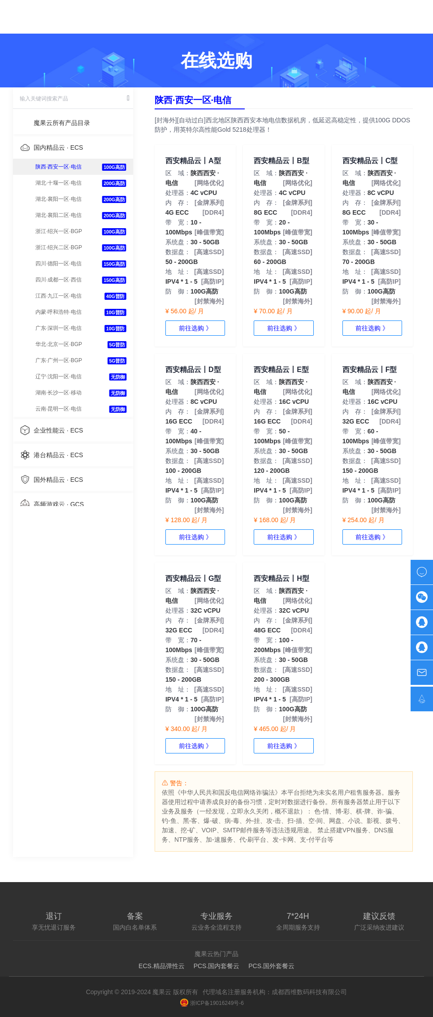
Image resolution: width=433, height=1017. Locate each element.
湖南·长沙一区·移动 (58, 392)
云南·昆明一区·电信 (58, 409)
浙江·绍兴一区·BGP (58, 231)
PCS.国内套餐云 (217, 965)
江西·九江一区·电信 (58, 296)
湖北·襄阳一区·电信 (58, 199)
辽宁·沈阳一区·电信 (58, 376)
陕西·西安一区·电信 (58, 167)
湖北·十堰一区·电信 (58, 183)
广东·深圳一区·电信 (58, 328)
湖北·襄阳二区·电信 (58, 215)
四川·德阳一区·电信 (58, 263)
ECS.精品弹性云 (162, 965)
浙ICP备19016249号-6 (212, 1003)
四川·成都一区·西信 (58, 280)
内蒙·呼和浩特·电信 (58, 312)
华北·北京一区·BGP (58, 344)
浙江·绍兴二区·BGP (58, 247)
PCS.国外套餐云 (271, 965)
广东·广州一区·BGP (58, 360)
